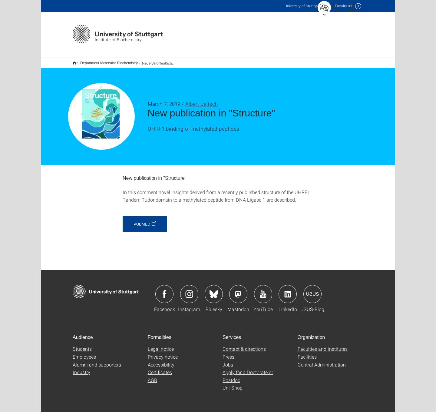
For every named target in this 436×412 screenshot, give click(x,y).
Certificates (160, 368)
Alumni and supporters (97, 360)
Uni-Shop (233, 383)
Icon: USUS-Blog (312, 290)
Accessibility (161, 360)
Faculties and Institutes (323, 345)
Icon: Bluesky (214, 290)
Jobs (228, 360)
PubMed (142, 220)
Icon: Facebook (164, 290)
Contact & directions (244, 345)
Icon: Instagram (189, 290)
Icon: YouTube (263, 290)
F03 (343, 6)
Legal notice (161, 345)
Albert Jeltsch (201, 99)
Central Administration (322, 360)
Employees (84, 353)
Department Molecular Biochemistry (105, 61)
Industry (81, 368)
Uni (302, 6)
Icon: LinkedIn (288, 290)
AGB (152, 376)
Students (82, 345)
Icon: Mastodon (238, 290)
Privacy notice (163, 353)
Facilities (307, 353)
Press (228, 353)
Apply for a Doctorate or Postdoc (248, 372)
